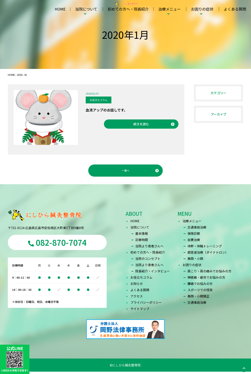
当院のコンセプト (147, 260)
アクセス (136, 298)
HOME (60, 9)
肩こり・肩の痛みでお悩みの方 (209, 273)
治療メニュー (169, 9)
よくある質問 (235, 9)
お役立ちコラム (98, 100)
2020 (19, 75)
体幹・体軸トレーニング (204, 248)
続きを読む (141, 124)
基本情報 (141, 235)
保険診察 (193, 235)
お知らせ (136, 286)
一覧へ (125, 171)
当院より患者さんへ (149, 248)
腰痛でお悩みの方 (200, 286)
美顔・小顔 (195, 260)
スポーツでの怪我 (200, 292)
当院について (86, 9)
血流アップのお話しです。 (106, 109)
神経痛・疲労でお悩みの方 (206, 279)
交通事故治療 (196, 229)
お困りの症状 (202, 9)
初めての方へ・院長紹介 (128, 9)
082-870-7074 (57, 244)
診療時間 (141, 242)
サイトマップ (139, 311)
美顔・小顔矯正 (198, 298)
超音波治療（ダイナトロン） (207, 254)
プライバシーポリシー (146, 304)
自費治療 (193, 242)
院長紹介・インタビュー (152, 273)
